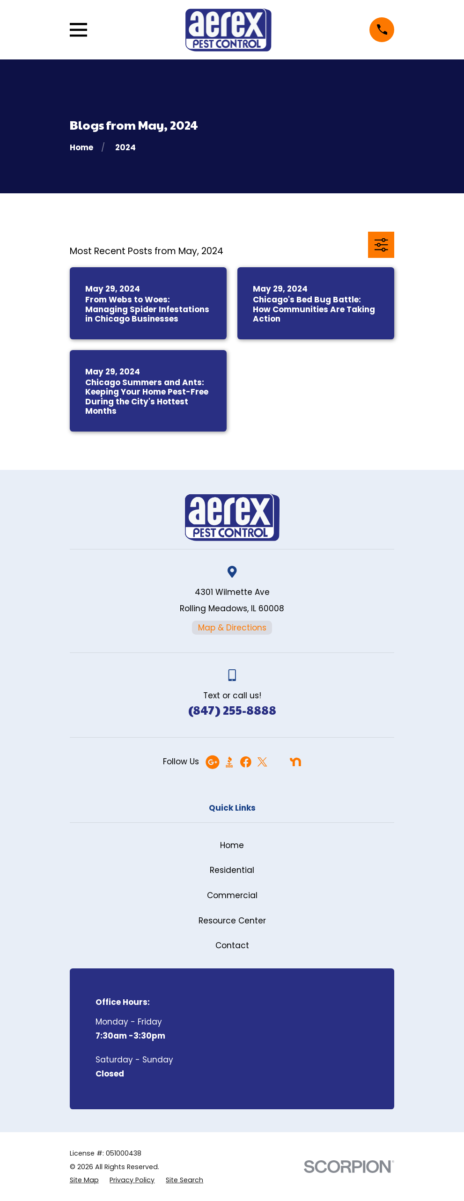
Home (232, 845)
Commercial (232, 895)
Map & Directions (232, 627)
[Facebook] (245, 762)
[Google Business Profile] (212, 762)
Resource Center (232, 920)
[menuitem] (84, 1180)
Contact (232, 945)
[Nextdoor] (295, 762)
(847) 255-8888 (232, 710)
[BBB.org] (229, 762)
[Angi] (278, 762)
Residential (232, 870)
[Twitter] (262, 762)
